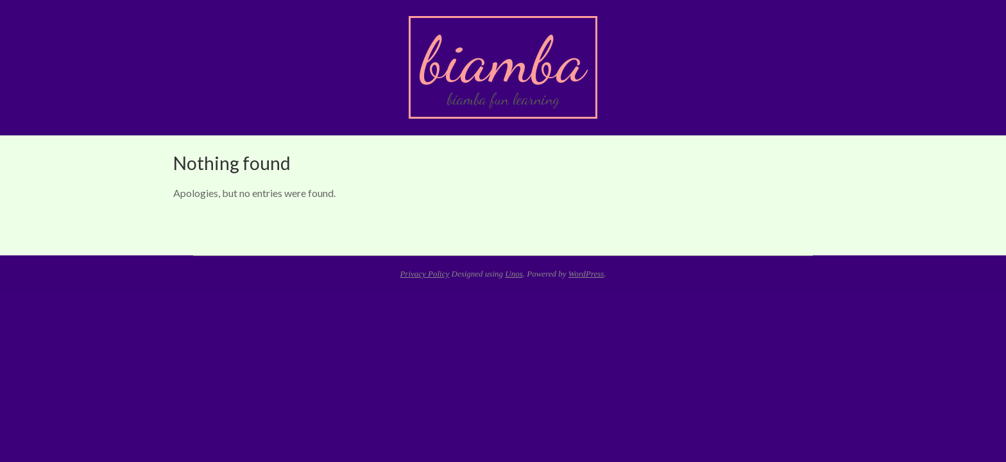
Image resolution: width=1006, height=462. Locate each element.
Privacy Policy (424, 273)
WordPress (586, 273)
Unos (513, 273)
